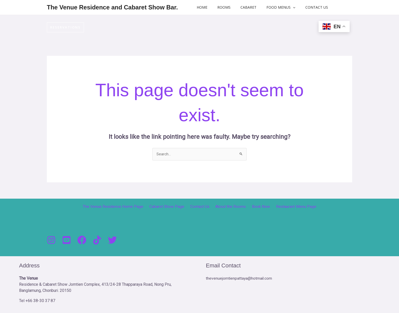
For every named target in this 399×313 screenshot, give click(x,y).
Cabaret (242, 7)
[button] (283, 7)
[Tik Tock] (97, 240)
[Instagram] (51, 240)
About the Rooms (230, 206)
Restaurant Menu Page (292, 206)
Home (200, 7)
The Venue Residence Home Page (117, 206)
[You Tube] (66, 240)
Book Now (258, 206)
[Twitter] (112, 240)
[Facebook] (81, 240)
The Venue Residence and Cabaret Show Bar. (112, 7)
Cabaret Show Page (169, 206)
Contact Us (304, 7)
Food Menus (271, 7)
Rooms (219, 7)
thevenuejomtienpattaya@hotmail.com (239, 278)
